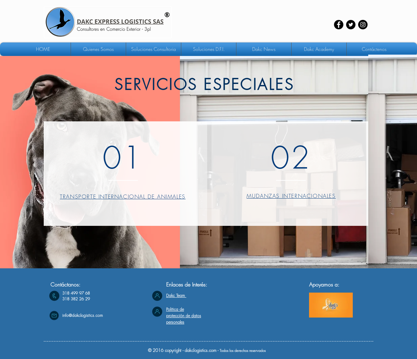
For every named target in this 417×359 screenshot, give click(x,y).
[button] (153, 49)
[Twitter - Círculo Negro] (350, 24)
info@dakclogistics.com (82, 315)
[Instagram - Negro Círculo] (363, 24)
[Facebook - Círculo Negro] (338, 24)
